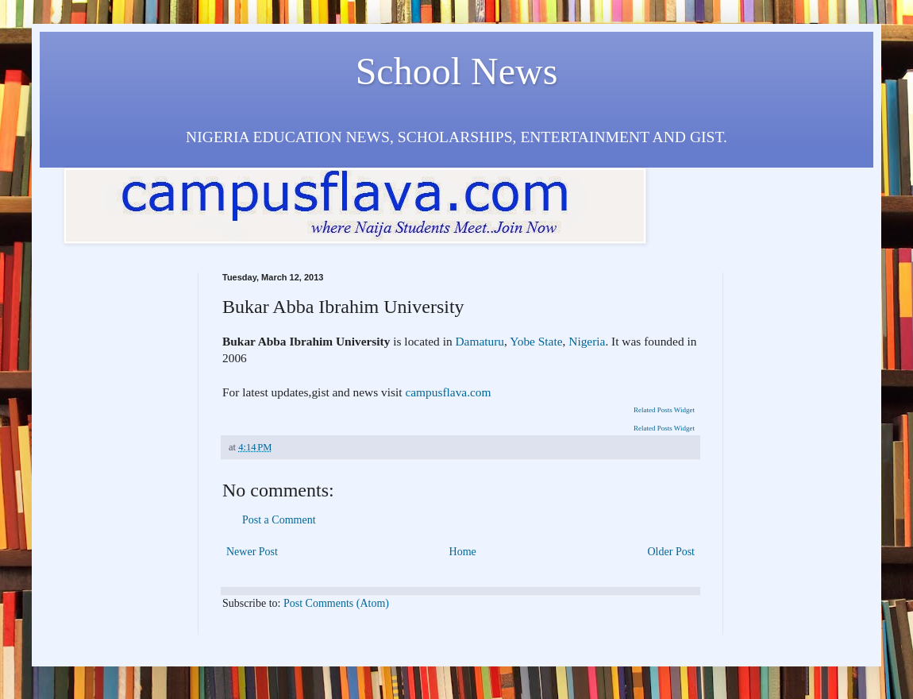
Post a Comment (279, 520)
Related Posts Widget (664, 410)
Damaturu (479, 341)
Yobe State (536, 341)
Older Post (671, 552)
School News (457, 71)
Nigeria (586, 341)
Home (462, 552)
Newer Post (252, 552)
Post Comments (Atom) (336, 603)
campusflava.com (447, 392)
